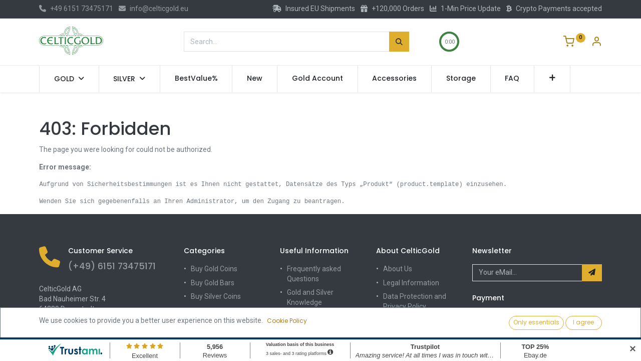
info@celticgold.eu (153, 9)
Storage (299, 330)
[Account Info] (596, 43)
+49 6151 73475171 (76, 9)
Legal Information (411, 283)
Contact (395, 320)
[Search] (399, 42)
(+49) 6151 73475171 (112, 266)
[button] (552, 79)
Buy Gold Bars (212, 283)
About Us (397, 269)
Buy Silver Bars (214, 310)
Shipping (300, 316)
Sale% (200, 324)
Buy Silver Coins (216, 296)
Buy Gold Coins (214, 269)
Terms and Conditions (417, 334)
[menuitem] (196, 79)
